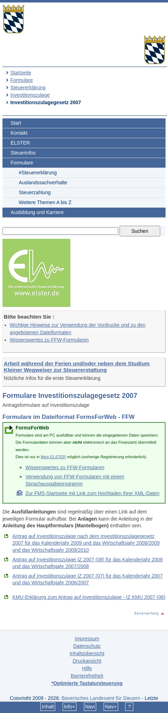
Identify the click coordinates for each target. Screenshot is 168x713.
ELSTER (20, 143)
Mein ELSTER (53, 457)
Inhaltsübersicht (87, 653)
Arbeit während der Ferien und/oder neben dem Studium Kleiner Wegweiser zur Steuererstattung (77, 366)
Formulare (21, 80)
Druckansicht (87, 661)
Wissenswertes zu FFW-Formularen (49, 340)
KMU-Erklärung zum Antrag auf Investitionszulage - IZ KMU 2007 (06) (89, 597)
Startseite (20, 72)
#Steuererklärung (38, 172)
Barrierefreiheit (87, 676)
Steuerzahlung (35, 192)
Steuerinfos (23, 153)
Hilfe (87, 668)
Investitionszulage (30, 95)
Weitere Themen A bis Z (45, 202)
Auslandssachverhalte (43, 182)
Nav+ (111, 706)
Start (16, 123)
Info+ (69, 706)
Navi (90, 706)
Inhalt (48, 706)
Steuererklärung (28, 87)
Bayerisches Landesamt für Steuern (101, 698)
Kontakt (19, 133)
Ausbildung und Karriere (37, 212)
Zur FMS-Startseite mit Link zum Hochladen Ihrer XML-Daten (92, 493)
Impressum (87, 638)
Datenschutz (87, 646)
